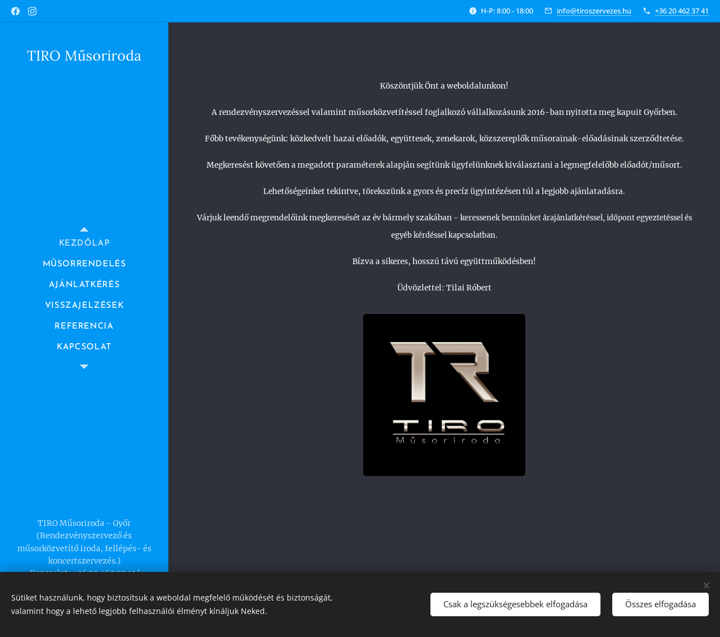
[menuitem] (84, 243)
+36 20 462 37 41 (682, 11)
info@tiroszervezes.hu (594, 11)
